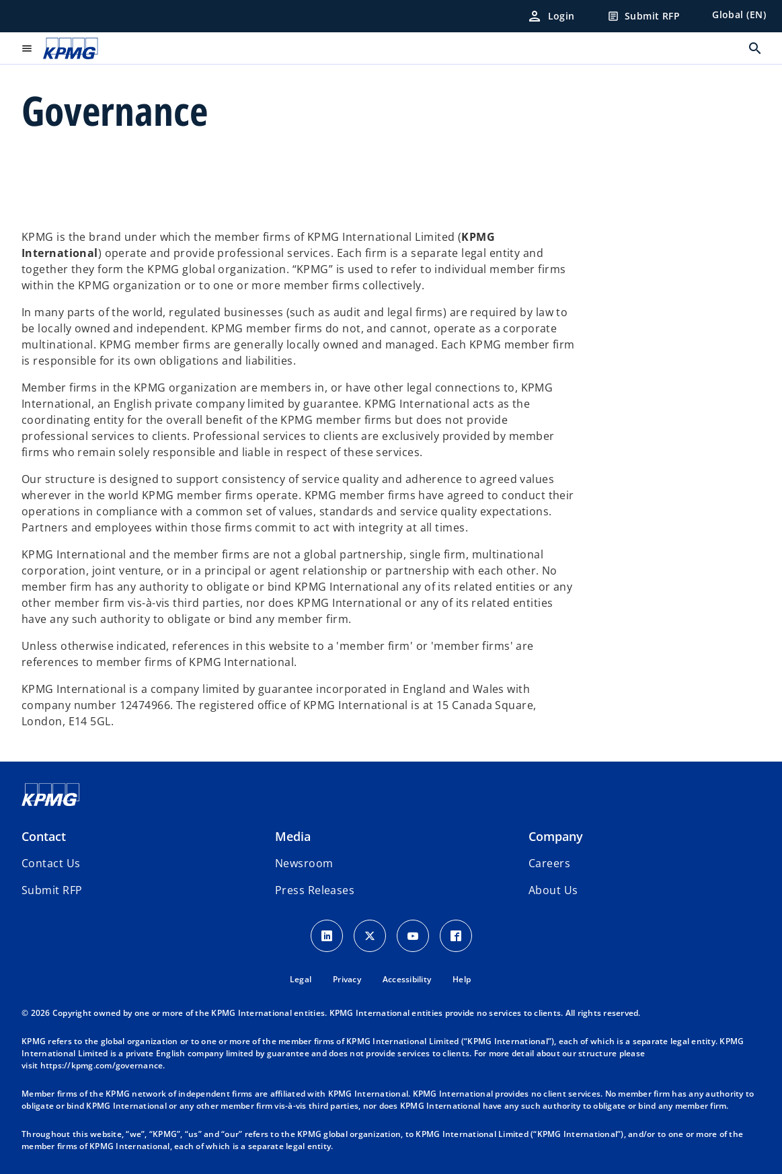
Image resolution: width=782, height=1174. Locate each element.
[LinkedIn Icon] (327, 936)
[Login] (550, 16)
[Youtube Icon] (413, 936)
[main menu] (27, 48)
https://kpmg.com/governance (101, 1065)
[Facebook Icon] (456, 936)
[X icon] (370, 936)
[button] (52, 890)
